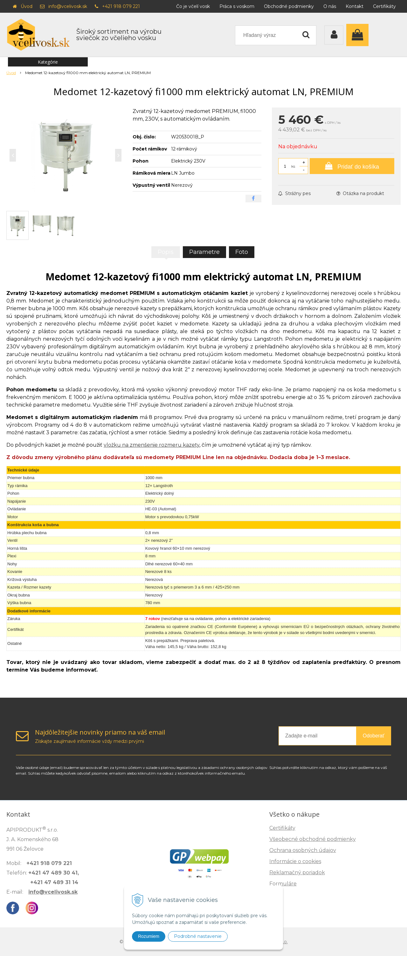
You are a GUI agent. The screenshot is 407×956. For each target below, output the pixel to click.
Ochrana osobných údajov (302, 850)
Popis (166, 251)
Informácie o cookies (295, 861)
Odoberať (373, 735)
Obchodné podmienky (289, 6)
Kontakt (354, 6)
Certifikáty (384, 6)
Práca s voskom (236, 6)
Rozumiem (148, 936)
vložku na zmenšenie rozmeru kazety (151, 445)
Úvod (26, 6)
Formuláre (283, 884)
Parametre (204, 251)
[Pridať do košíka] (352, 166)
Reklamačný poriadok (297, 872)
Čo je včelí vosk (193, 6)
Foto (241, 251)
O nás (329, 6)
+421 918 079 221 (121, 6)
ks (293, 166)
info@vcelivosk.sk (67, 6)
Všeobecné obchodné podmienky (312, 839)
